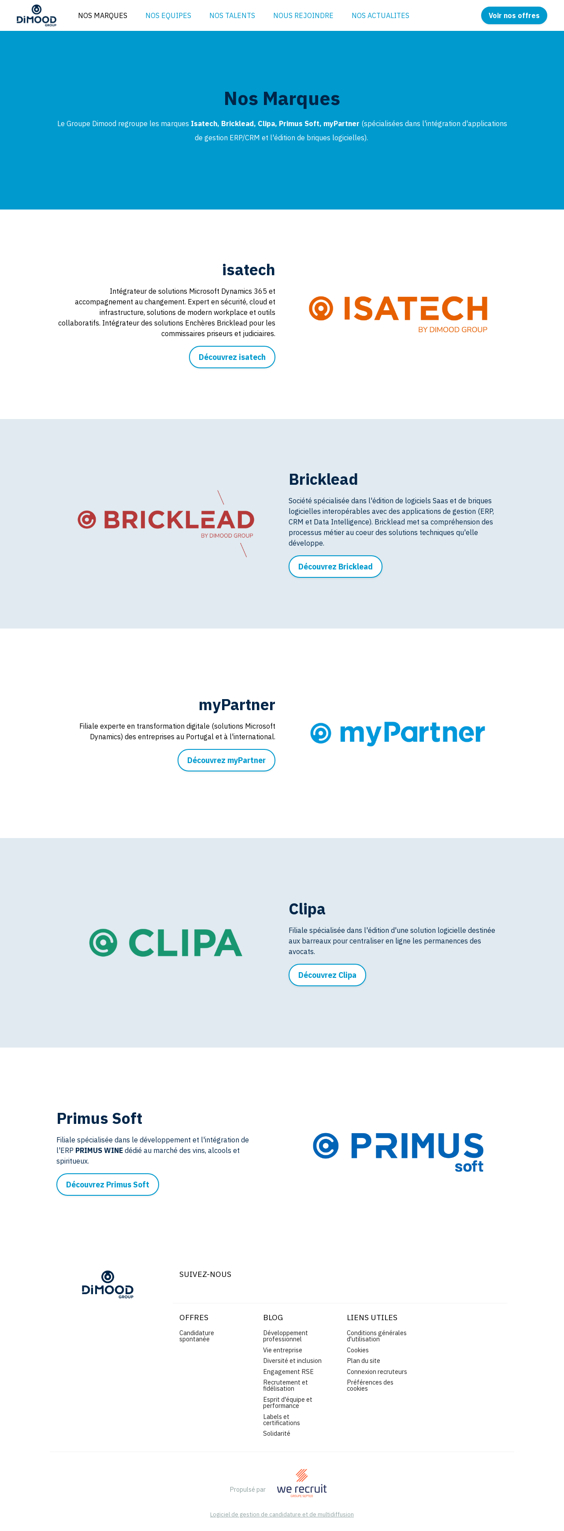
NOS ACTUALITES (380, 15)
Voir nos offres (514, 15)
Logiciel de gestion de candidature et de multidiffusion (282, 1515)
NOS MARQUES (102, 15)
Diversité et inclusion (292, 1360)
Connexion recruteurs (377, 1371)
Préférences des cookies (370, 1385)
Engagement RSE (288, 1371)
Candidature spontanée (196, 1336)
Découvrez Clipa (327, 975)
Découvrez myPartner (226, 760)
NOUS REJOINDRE (303, 15)
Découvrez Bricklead (335, 566)
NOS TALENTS (232, 15)
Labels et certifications (281, 1419)
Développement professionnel (285, 1336)
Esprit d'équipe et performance (287, 1402)
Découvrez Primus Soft (107, 1184)
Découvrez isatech (232, 357)
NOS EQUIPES (168, 15)
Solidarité (276, 1433)
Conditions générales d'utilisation (377, 1336)
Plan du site (363, 1360)
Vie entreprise (282, 1350)
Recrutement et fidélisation (285, 1385)
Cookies (358, 1350)
